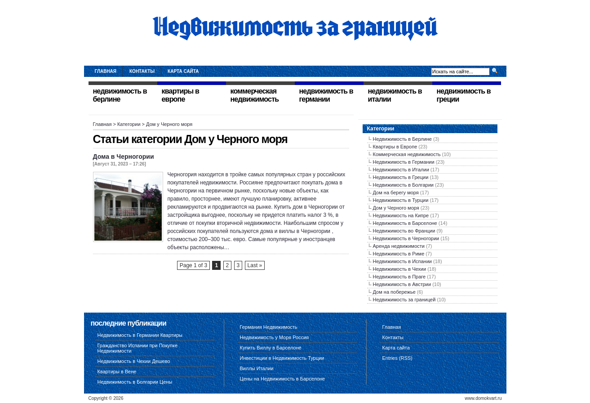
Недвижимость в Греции (401, 177)
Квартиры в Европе (395, 146)
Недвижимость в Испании (402, 261)
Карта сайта (183, 71)
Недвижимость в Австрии (402, 284)
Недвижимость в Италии (401, 169)
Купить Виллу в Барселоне (271, 347)
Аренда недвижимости (399, 246)
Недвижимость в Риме (399, 253)
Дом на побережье (394, 292)
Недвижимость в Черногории (406, 238)
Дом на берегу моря (396, 192)
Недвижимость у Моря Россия (274, 337)
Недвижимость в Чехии (399, 269)
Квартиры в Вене (117, 371)
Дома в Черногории (123, 156)
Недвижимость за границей (404, 299)
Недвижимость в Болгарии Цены (135, 382)
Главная (106, 71)
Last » (255, 265)
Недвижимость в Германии (404, 162)
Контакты (142, 71)
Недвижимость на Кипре (401, 215)
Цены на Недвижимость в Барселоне (282, 378)
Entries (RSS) (397, 358)
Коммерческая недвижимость (407, 154)
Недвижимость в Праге (399, 276)
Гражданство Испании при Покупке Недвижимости (138, 348)
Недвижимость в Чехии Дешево (134, 361)
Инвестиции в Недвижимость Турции (282, 358)
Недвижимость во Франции (404, 230)
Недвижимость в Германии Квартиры (140, 335)
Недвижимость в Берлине (402, 139)
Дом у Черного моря (396, 207)
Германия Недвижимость (268, 327)
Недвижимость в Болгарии (403, 185)
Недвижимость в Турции (401, 200)
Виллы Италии (257, 368)
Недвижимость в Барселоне (405, 223)
